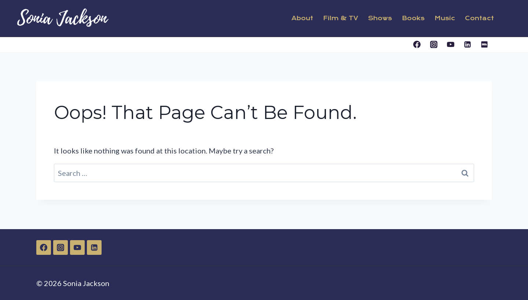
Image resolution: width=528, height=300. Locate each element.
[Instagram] (433, 44)
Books (413, 18)
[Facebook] (417, 44)
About (302, 18)
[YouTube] (450, 44)
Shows (380, 18)
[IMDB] (484, 44)
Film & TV (340, 18)
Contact (479, 18)
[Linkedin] (467, 44)
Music (444, 18)
